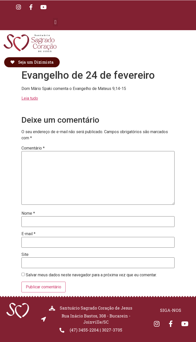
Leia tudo (29, 98)
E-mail (28, 234)
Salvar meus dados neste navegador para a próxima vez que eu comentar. (91, 275)
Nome (28, 213)
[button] (55, 22)
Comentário (33, 148)
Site (25, 255)
